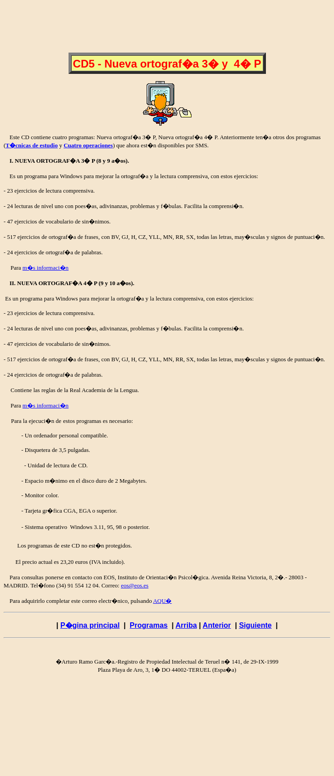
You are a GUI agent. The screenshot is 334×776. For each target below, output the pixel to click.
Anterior (217, 625)
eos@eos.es (134, 585)
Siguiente (255, 625)
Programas (149, 625)
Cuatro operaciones (88, 145)
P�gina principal (90, 625)
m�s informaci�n (46, 267)
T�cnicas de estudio (31, 145)
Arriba (186, 625)
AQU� (162, 600)
